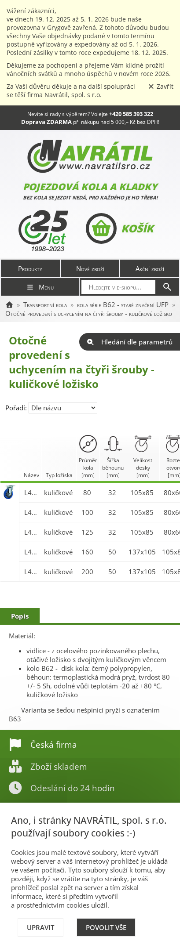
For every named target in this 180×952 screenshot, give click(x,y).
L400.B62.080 (32, 492)
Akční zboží (150, 268)
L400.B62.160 (32, 551)
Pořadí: (17, 407)
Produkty (30, 268)
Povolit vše (106, 927)
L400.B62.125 (32, 532)
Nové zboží (90, 268)
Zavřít (160, 86)
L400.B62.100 (32, 512)
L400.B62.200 (32, 571)
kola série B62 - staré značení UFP (123, 304)
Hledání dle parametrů (130, 341)
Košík (119, 228)
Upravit (40, 927)
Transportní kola (45, 304)
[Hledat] (167, 287)
